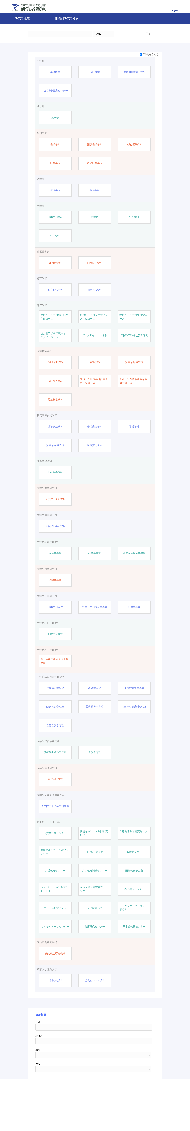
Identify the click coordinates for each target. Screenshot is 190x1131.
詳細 (149, 33)
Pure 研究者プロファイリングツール (115, 1118)
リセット (144, 1092)
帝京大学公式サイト (67, 1118)
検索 (127, 33)
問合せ (88, 1118)
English (174, 10)
